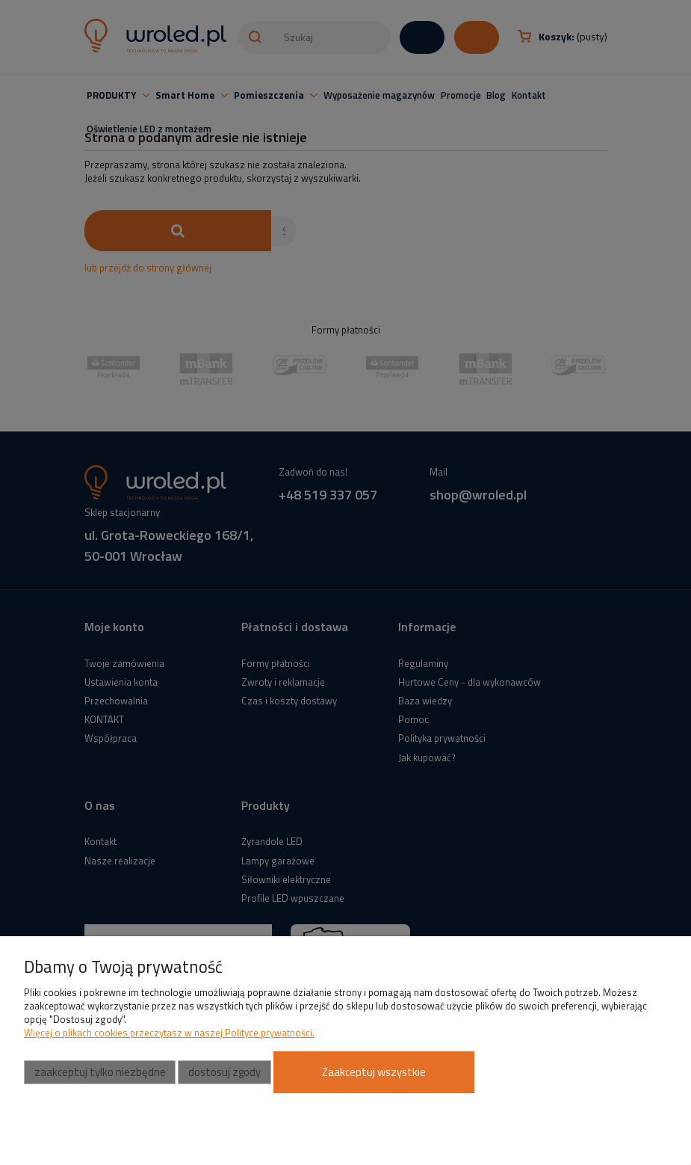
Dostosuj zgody (224, 1072)
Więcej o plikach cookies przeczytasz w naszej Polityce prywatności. (169, 1032)
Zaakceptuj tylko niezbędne (100, 1072)
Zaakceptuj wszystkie (374, 1072)
